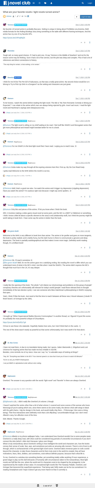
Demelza (11, 77)
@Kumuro (31, 121)
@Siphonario (32, 397)
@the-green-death (10, 263)
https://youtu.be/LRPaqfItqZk (14, 38)
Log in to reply (86, 17)
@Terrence (18, 142)
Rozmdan (11, 51)
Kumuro (10, 98)
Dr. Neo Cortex (13, 343)
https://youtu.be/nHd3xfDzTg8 (14, 322)
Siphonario (11, 376)
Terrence (11, 25)
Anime (8, 16)
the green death (13, 231)
